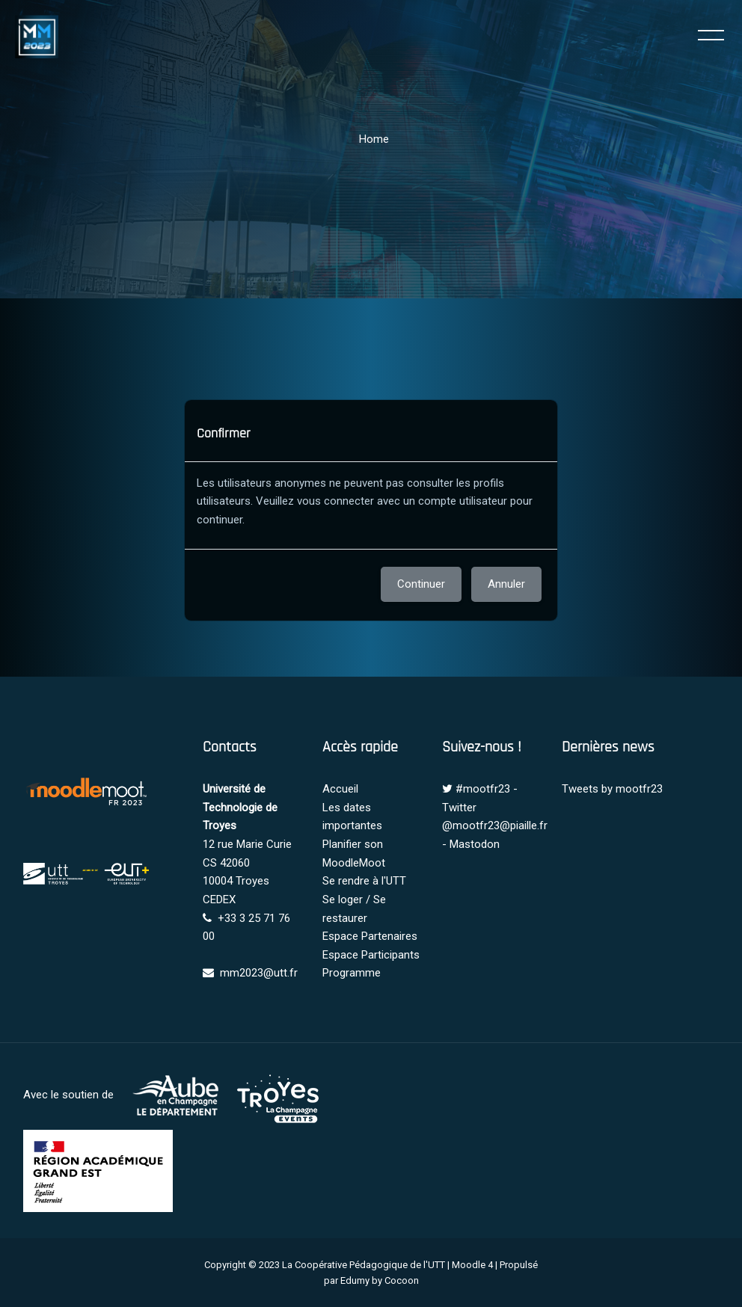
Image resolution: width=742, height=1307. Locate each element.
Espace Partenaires (369, 936)
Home (374, 139)
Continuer (421, 584)
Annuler (506, 584)
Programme (351, 973)
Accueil (340, 789)
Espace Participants (371, 955)
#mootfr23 (483, 789)
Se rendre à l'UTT (364, 881)
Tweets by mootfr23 (612, 789)
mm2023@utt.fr (259, 973)
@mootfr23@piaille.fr (495, 825)
